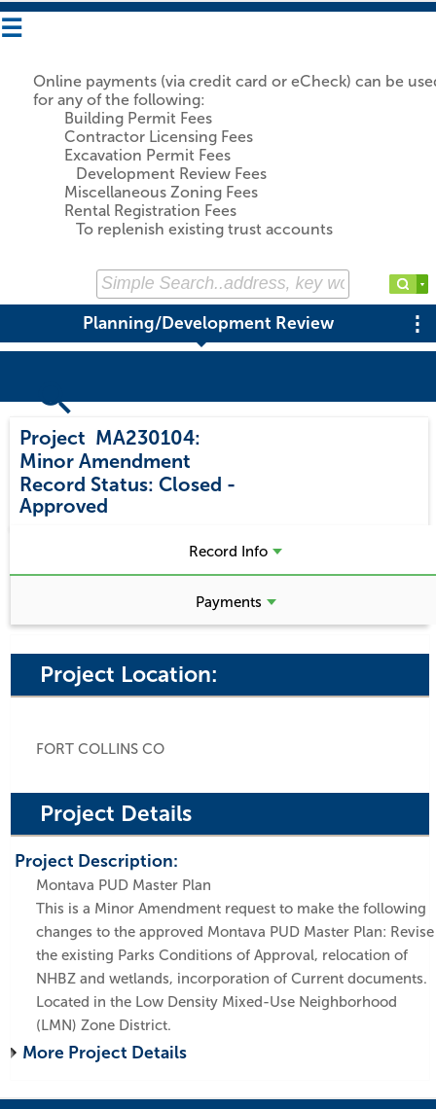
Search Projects (85, 411)
